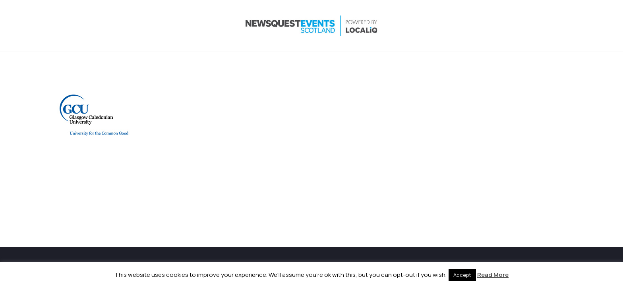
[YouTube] (543, 26)
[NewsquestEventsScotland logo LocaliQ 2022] (136, 26)
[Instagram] (511, 26)
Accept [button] (462, 274)
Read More (493, 275)
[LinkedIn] (527, 26)
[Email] (558, 26)
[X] (495, 26)
